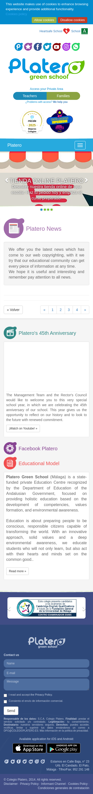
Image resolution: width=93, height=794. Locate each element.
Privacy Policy (29, 784)
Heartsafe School (50, 31)
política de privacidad (76, 730)
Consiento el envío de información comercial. (33, 701)
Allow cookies (44, 20)
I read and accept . (28, 695)
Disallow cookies (72, 20)
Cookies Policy (78, 784)
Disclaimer (11, 784)
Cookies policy (16, 14)
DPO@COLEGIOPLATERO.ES (21, 730)
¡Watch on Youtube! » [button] (23, 428)
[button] (7, 182)
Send (11, 711)
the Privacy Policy (41, 694)
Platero (14, 145)
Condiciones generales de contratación (63, 788)
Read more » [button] (17, 571)
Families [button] (63, 96)
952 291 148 (81, 769)
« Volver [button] (13, 310)
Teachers (30, 96)
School (75, 31)
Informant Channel (53, 784)
